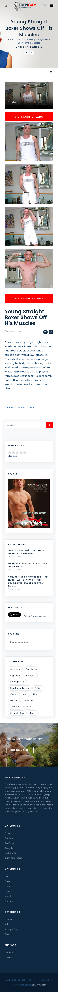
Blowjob (30, 675)
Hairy (25, 694)
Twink (33, 713)
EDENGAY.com (39, 984)
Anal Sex (15, 706)
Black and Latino (19, 688)
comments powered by (20, 407)
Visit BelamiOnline (20, 750)
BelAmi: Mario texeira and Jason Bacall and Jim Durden (26, 552)
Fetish (38, 688)
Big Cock (15, 675)
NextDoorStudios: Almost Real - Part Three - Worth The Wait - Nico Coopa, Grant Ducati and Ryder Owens (28, 581)
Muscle (14, 700)
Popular (21, 39)
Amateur (15, 669)
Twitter (8, 957)
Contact (9, 952)
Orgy (13, 694)
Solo (28, 706)
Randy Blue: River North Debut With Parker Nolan (27, 565)
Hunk (36, 694)
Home (10, 39)
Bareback (31, 669)
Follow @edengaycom (35, 616)
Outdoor (29, 700)
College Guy (17, 681)
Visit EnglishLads (29, 117)
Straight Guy (17, 713)
